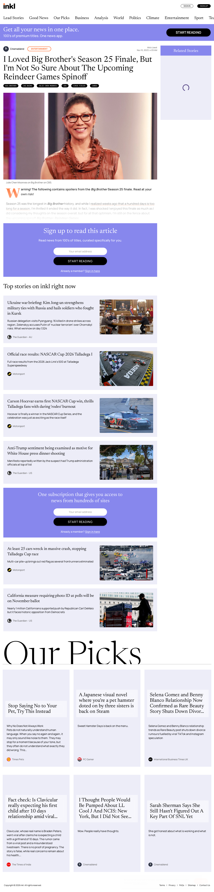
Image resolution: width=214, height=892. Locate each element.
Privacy (172, 885)
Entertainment (177, 18)
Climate (152, 18)
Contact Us (204, 885)
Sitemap (192, 885)
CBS (65, 86)
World (119, 18)
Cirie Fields (79, 86)
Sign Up (204, 6)
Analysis (101, 18)
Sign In (187, 6)
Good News (38, 18)
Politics (135, 18)
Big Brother (10, 86)
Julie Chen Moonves (48, 86)
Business (82, 18)
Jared (94, 86)
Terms (162, 885)
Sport (198, 18)
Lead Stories (13, 18)
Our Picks (62, 18)
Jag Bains (27, 86)
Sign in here (92, 271)
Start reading (188, 32)
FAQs (181, 885)
